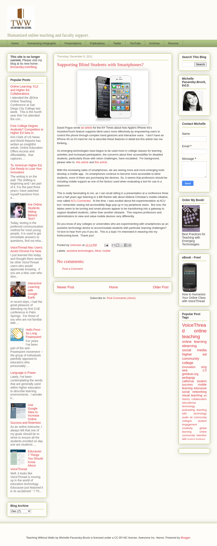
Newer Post (65, 287)
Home (15, 43)
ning (204, 367)
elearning (189, 346)
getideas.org (190, 374)
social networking (194, 391)
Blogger (185, 537)
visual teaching (192, 395)
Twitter (117, 43)
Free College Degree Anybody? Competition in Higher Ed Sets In (26, 129)
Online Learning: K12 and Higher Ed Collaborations (24, 90)
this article (82, 162)
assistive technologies (80, 250)
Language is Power (23, 372)
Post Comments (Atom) (121, 298)
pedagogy (188, 377)
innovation (189, 367)
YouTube (135, 43)
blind (98, 250)
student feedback (196, 439)
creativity (187, 428)
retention (201, 435)
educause (200, 388)
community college (190, 361)
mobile (106, 250)
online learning (194, 342)
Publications (97, 43)
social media (194, 350)
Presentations (73, 43)
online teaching (194, 333)
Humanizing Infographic (41, 43)
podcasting (188, 409)
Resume (173, 43)
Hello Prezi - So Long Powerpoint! (34, 333)
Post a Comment (72, 268)
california (188, 381)
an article (86, 127)
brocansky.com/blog (23, 67)
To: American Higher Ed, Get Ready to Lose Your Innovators (26, 169)
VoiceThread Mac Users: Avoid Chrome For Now (26, 249)
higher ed (194, 354)
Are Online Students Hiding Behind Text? (35, 211)
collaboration (199, 399)
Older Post (160, 287)
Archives (154, 43)
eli (191, 417)
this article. (101, 162)
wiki (184, 439)
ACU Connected (80, 200)
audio (185, 417)
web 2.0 (194, 370)
